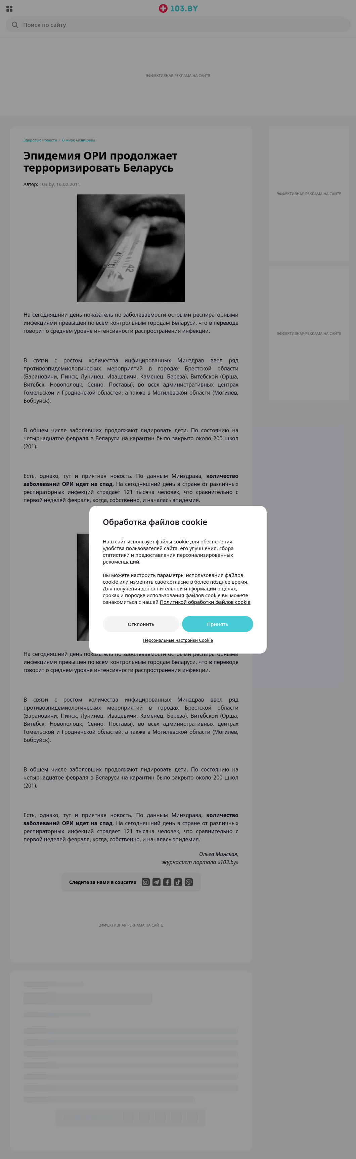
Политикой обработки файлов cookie (205, 601)
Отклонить (141, 624)
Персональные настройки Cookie (178, 640)
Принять (217, 624)
